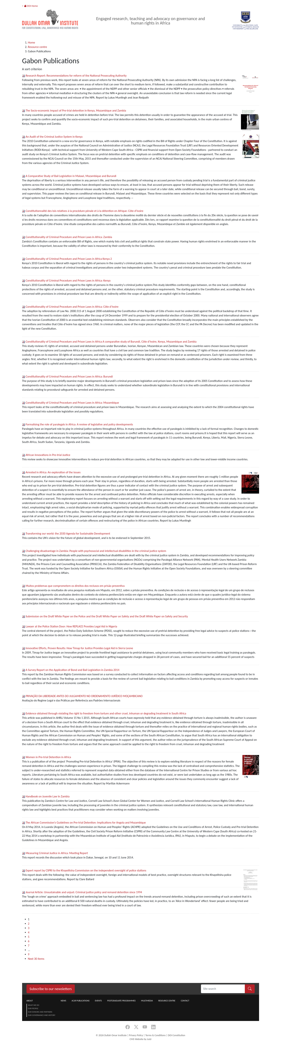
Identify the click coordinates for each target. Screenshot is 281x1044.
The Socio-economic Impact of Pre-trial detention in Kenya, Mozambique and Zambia (76, 110)
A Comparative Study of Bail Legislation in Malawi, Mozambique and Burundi (71, 176)
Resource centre (37, 47)
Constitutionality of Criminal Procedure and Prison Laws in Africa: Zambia (69, 237)
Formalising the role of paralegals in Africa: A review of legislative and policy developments (79, 424)
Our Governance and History (41, 1015)
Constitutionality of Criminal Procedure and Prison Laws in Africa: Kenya (68, 280)
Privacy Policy (136, 1035)
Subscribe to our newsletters (51, 989)
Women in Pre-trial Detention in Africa (48, 757)
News (63, 1000)
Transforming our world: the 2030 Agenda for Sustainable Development (68, 533)
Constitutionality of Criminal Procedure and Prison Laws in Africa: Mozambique (72, 402)
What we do (33, 1005)
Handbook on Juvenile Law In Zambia (47, 796)
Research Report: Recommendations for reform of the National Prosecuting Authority (76, 75)
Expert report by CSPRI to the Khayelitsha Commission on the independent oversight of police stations (86, 870)
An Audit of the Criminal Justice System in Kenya (54, 136)
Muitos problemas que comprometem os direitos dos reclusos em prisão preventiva (75, 586)
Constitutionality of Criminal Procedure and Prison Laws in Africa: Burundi (69, 376)
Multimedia (147, 1000)
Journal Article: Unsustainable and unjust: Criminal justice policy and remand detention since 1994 (84, 892)
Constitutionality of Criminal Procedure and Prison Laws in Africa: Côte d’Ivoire (72, 306)
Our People (33, 1008)
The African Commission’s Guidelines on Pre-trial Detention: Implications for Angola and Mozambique (86, 822)
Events (98, 1000)
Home (31, 42)
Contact (185, 1000)
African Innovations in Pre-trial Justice (48, 455)
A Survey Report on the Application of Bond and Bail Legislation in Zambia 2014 (72, 670)
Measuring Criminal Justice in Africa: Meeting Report (57, 853)
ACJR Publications (80, 1000)
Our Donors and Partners (40, 1012)
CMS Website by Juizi (140, 1039)
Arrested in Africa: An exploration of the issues (53, 472)
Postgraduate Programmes (121, 1000)
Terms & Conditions (155, 1035)
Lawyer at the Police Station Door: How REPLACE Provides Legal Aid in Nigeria (71, 626)
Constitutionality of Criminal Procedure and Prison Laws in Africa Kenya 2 (69, 258)
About (30, 1000)
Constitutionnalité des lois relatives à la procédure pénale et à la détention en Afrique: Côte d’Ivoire (84, 211)
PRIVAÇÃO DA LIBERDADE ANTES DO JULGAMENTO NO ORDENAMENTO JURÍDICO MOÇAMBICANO (84, 696)
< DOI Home (30, 5)
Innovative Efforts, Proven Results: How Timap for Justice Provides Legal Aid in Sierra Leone (79, 648)
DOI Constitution (176, 1035)
